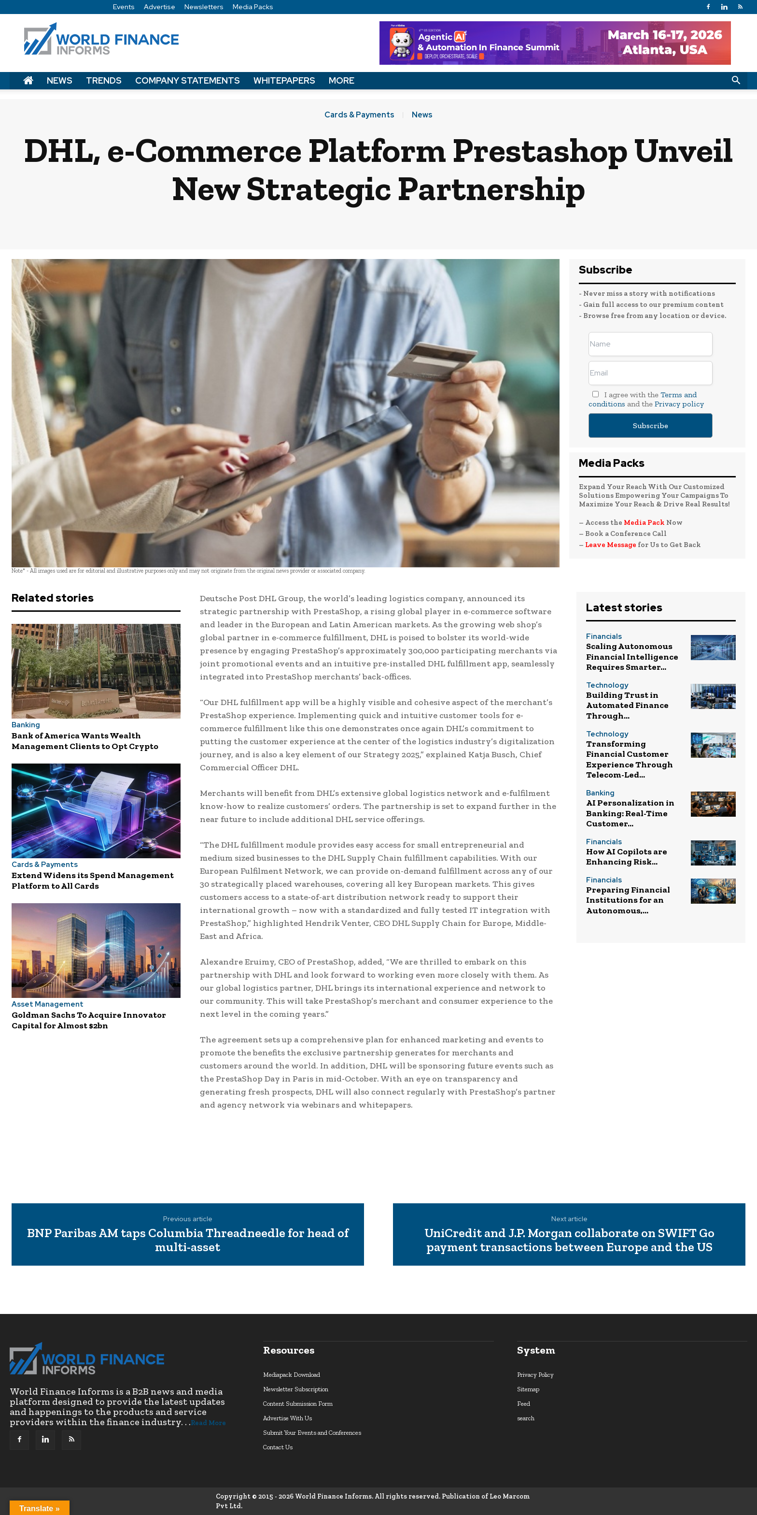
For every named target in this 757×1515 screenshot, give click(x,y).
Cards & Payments (359, 115)
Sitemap (528, 1389)
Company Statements (187, 80)
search (525, 1418)
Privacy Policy (535, 1374)
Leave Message (611, 544)
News (59, 80)
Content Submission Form (298, 1403)
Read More (208, 1423)
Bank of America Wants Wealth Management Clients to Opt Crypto (85, 740)
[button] (735, 81)
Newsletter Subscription (295, 1389)
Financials (604, 636)
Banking (26, 725)
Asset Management (48, 1004)
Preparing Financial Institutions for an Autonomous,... (628, 900)
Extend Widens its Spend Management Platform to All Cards (93, 880)
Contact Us (278, 1447)
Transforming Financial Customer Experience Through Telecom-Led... (629, 759)
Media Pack (644, 522)
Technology (607, 685)
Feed (523, 1403)
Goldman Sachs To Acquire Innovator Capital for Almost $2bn (89, 1020)
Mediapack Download (291, 1374)
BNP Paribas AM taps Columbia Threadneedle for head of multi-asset (188, 1240)
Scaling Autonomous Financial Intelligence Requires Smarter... (632, 656)
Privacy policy (679, 403)
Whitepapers (284, 80)
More (341, 80)
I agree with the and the (646, 399)
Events (124, 6)
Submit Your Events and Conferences (312, 1432)
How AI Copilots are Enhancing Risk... (626, 856)
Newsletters (204, 6)
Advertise (159, 6)
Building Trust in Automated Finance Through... (627, 705)
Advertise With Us (287, 1418)
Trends (104, 80)
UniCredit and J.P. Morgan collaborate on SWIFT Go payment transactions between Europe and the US (569, 1240)
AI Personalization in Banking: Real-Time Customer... (630, 813)
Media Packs (253, 6)
